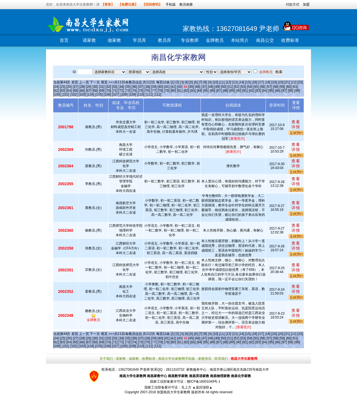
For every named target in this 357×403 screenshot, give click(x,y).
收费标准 (290, 40)
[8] (205, 82)
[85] (206, 91)
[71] (114, 91)
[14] (241, 82)
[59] (282, 87)
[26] (69, 87)
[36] (134, 87)
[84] (199, 91)
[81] (180, 91)
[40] (160, 87)
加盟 (306, 4)
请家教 (89, 40)
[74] (134, 91)
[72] (121, 91)
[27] (75, 87)
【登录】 (107, 4)
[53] (243, 87)
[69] (102, 91)
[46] (197, 87)
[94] (264, 91)
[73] (128, 91)
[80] (173, 91)
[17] (261, 82)
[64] (69, 91)
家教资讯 (204, 359)
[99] (297, 91)
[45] (191, 87)
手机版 (171, 4)
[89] (232, 91)
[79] (167, 91)
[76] (147, 91)
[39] (153, 87)
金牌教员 (215, 40)
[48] (210, 87)
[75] (141, 91)
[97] (284, 91)
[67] (88, 91)
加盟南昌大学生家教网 (173, 392)
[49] (217, 87)
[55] (256, 87)
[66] (82, 91)
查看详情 (295, 124)
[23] (300, 82)
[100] (57, 94)
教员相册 (186, 4)
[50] (223, 87)
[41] (167, 87)
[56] (263, 87)
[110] (140, 94)
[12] (228, 82)
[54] (249, 87)
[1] (172, 82)
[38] (147, 87)
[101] (65, 94)
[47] (204, 87)
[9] (210, 82)
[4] (186, 82)
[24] (56, 87)
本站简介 (240, 40)
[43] (180, 87)
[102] (74, 94)
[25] (62, 87)
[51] (230, 87)
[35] (128, 87)
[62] (56, 91)
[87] (219, 91)
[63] (62, 91)
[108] (124, 94)
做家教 (114, 40)
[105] (99, 94)
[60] (288, 87)
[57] (269, 87)
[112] (157, 94)
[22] (293, 82)
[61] (295, 87)
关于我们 (106, 359)
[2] (177, 82)
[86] (212, 91)
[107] (115, 94)
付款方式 (292, 4)
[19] (274, 82)
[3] (182, 82)
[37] (141, 87)
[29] (88, 87)
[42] (173, 87)
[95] (271, 91)
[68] (95, 91)
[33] (114, 87)
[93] (258, 91)
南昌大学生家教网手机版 (176, 359)
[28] (82, 87)
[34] (121, 87)
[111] (149, 94)
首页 (64, 40)
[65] (75, 91)
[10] (215, 82)
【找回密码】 (152, 4)
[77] (153, 91)
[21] (287, 82)
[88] (225, 91)
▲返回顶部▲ (202, 387)
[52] (236, 87)
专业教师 (190, 40)
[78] (160, 91)
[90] (238, 91)
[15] (248, 82)
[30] (95, 87)
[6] (196, 82)
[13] (235, 82)
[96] (277, 91)
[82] (186, 91)
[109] (132, 94)
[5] (191, 82)
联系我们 (221, 359)
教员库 (164, 40)
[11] (222, 82)
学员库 (139, 40)
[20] (280, 82)
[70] (108, 91)
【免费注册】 (128, 4)
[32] (108, 87)
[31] (102, 87)
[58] (276, 87)
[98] (290, 91)
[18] (267, 82)
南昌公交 (265, 40)
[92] (251, 91)
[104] (90, 94)
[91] (245, 91)
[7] (200, 82)
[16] (254, 82)
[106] (107, 94)
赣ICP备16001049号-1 (203, 381)
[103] (82, 94)
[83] (193, 91)
